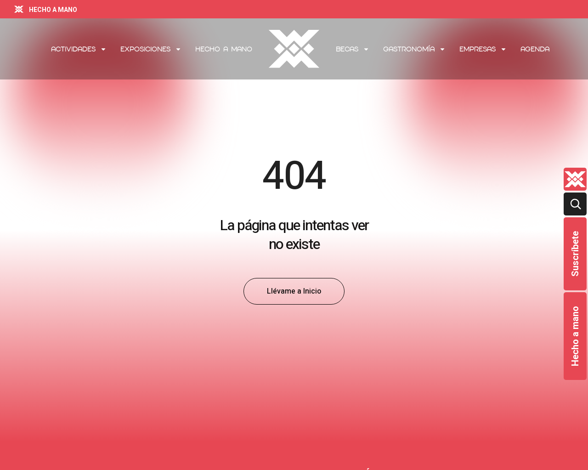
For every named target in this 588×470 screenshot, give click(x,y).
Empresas (483, 49)
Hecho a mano (575, 336)
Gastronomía (414, 49)
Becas (352, 49)
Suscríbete (575, 254)
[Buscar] (575, 204)
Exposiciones (150, 49)
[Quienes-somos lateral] (575, 179)
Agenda (534, 49)
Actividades (79, 49)
